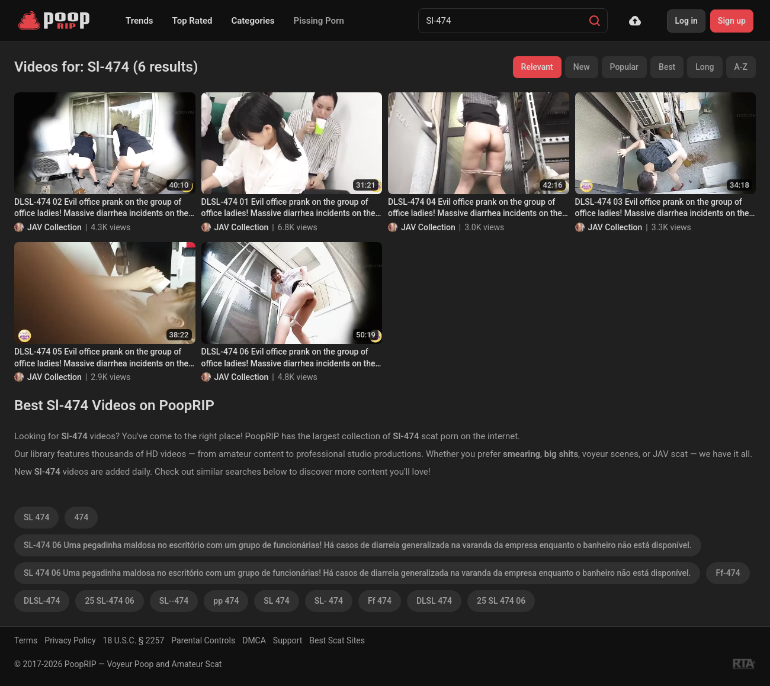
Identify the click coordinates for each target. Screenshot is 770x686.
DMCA (254, 640)
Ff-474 (728, 573)
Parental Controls (203, 640)
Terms (25, 640)
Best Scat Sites (337, 640)
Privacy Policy (69, 640)
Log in (686, 20)
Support (287, 640)
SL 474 (36, 517)
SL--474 (173, 601)
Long (704, 67)
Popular (624, 67)
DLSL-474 (42, 601)
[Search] (595, 21)
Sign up (732, 20)
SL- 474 (329, 601)
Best (667, 67)
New (581, 67)
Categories (252, 20)
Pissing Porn (319, 20)
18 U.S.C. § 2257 (134, 640)
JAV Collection (54, 227)
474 (81, 517)
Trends (139, 20)
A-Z (740, 67)
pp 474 (226, 601)
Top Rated (192, 20)
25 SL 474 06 (501, 601)
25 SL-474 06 (109, 601)
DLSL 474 (434, 601)
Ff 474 (380, 601)
